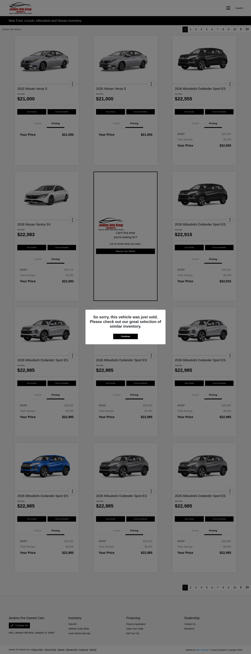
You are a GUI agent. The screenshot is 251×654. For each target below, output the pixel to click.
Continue (125, 336)
